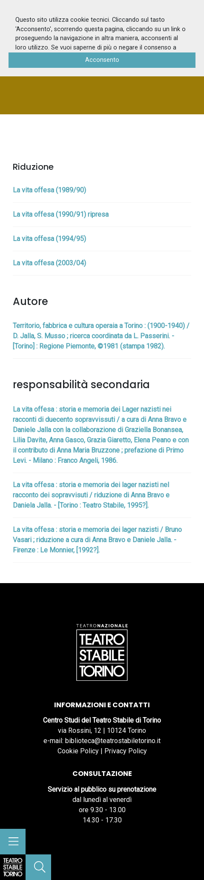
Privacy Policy (125, 751)
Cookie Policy (78, 751)
